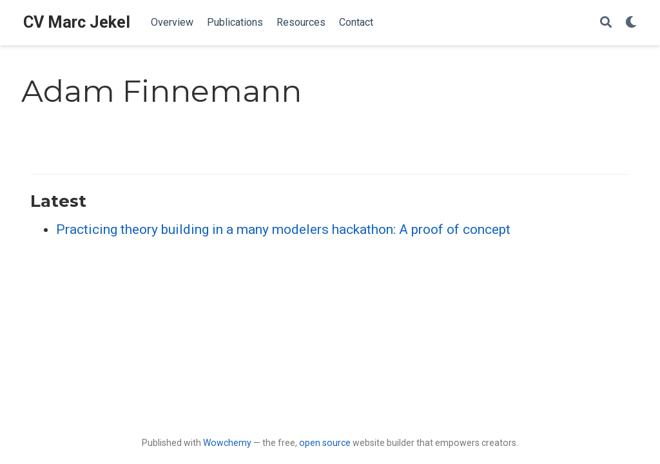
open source (325, 443)
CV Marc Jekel (76, 22)
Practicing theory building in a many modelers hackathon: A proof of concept (283, 229)
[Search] (606, 22)
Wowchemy (227, 443)
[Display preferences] (631, 22)
